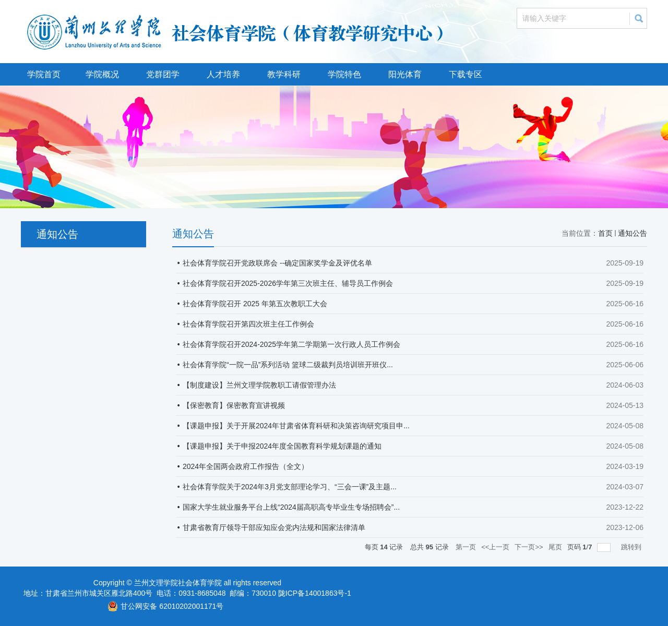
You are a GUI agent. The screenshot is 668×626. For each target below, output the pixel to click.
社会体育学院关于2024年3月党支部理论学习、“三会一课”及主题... (290, 487)
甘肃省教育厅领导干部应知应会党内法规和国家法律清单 (274, 527)
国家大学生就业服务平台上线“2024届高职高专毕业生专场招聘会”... (291, 507)
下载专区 (465, 74)
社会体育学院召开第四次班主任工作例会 (248, 324)
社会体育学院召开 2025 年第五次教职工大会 (255, 303)
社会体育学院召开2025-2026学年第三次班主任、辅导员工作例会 (288, 283)
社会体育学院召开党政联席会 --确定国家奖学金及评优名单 (277, 263)
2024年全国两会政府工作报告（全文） (245, 466)
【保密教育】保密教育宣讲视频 (234, 405)
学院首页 (44, 74)
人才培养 (223, 74)
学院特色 (344, 74)
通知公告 (632, 233)
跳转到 (632, 547)
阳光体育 (405, 74)
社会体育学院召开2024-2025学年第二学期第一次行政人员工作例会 (291, 344)
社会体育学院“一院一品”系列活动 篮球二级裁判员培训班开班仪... (288, 364)
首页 (605, 233)
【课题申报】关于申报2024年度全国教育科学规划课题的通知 (282, 446)
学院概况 (102, 74)
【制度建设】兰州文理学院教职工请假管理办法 (259, 385)
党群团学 (163, 74)
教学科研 (284, 74)
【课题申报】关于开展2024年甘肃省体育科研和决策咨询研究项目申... (296, 426)
